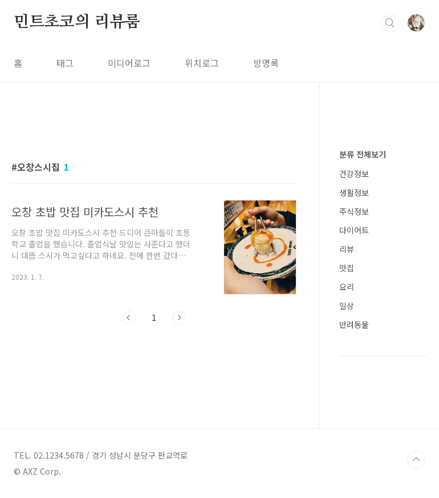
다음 (179, 317)
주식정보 (354, 211)
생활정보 (354, 192)
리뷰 (346, 249)
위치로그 (202, 63)
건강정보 (354, 173)
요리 (346, 286)
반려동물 (354, 324)
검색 (390, 22)
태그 (65, 63)
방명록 (266, 63)
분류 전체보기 (362, 154)
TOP (416, 460)
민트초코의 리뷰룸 (77, 22)
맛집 (346, 268)
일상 (346, 305)
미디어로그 (129, 63)
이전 (129, 317)
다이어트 (354, 230)
